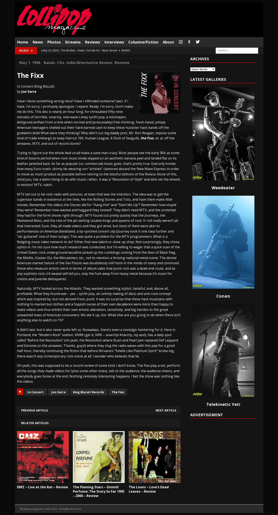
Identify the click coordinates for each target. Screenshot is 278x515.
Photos (54, 42)
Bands (49, 62)
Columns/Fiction (143, 42)
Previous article (34, 410)
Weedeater (223, 188)
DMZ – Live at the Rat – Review (42, 487)
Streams (73, 42)
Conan (223, 296)
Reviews (92, 42)
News (37, 42)
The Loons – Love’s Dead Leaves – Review (149, 489)
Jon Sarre (58, 392)
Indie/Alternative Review (89, 62)
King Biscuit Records (88, 392)
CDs (60, 62)
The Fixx (118, 392)
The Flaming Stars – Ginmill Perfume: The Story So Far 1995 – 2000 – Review (98, 491)
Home (22, 42)
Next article (166, 410)
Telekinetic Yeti (223, 404)
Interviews (114, 42)
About (168, 42)
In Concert (36, 392)
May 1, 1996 (29, 62)
